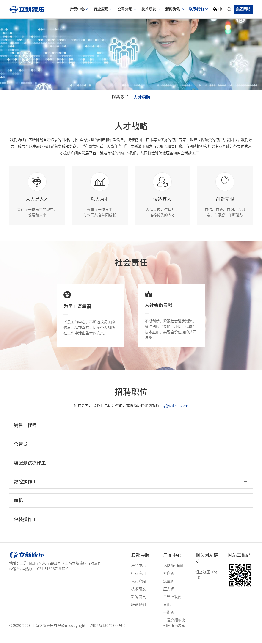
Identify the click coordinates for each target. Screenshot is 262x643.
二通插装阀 (172, 602)
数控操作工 (25, 487)
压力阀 (168, 594)
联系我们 (198, 9)
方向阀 (168, 579)
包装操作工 (25, 524)
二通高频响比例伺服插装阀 (174, 628)
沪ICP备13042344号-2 (107, 631)
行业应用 (103, 9)
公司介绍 (127, 9)
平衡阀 (168, 618)
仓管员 (21, 449)
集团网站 (243, 9)
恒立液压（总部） (206, 580)
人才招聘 (146, 100)
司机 (18, 506)
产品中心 (79, 9)
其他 (167, 610)
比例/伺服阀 (173, 571)
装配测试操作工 (30, 468)
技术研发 (151, 9)
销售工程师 (25, 430)
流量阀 (168, 586)
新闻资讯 (175, 9)
